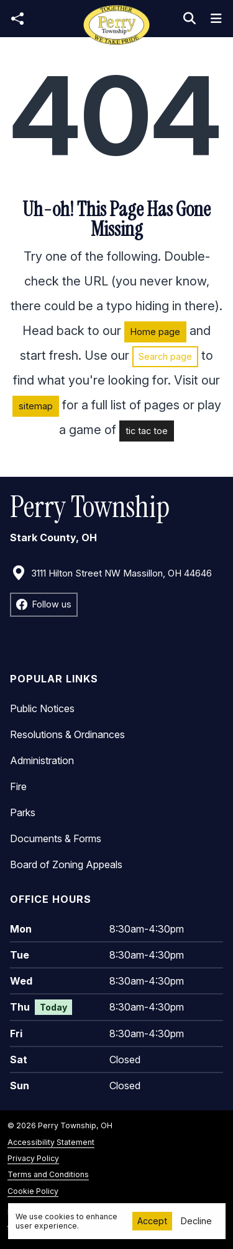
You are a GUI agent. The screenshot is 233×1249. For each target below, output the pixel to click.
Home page (155, 331)
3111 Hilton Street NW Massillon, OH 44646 (111, 573)
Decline (196, 1221)
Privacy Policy (33, 1158)
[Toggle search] (189, 18)
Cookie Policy (32, 1191)
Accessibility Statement (50, 1142)
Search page (165, 356)
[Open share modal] (17, 19)
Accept (152, 1221)
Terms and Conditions (48, 1174)
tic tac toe (147, 430)
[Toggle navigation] (216, 18)
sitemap (36, 406)
